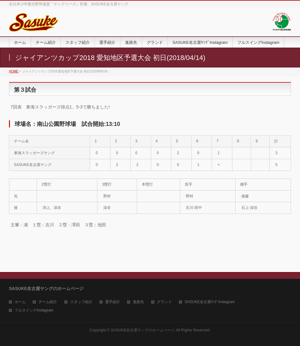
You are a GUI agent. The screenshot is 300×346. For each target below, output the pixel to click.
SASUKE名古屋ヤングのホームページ (143, 330)
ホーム (20, 302)
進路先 (138, 302)
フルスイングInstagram (34, 310)
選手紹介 (112, 302)
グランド (164, 302)
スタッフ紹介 (81, 302)
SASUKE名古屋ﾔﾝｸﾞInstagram (210, 302)
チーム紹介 (47, 302)
